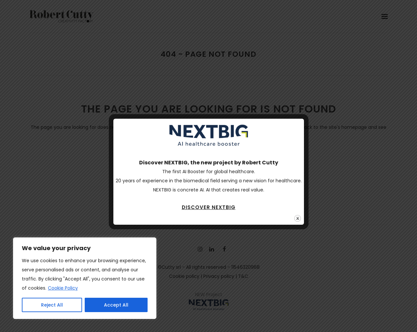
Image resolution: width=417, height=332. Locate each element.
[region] (84, 278)
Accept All (116, 305)
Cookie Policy (63, 288)
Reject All (52, 305)
